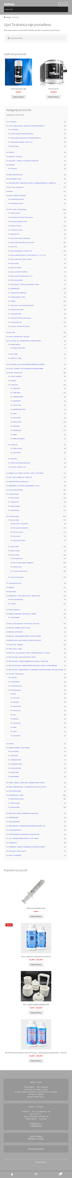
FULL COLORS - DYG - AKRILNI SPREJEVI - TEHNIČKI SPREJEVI (24, 341)
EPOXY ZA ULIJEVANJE (17, 280)
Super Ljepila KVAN (16, 314)
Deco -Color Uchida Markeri (16, 187)
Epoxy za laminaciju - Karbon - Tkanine (21, 259)
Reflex (14, 727)
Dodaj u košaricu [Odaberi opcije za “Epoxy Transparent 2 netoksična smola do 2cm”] (36, 964)
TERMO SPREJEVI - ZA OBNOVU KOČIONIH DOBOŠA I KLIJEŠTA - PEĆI (26, 826)
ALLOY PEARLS (15, 751)
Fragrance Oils (15, 502)
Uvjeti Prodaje (36, 1136)
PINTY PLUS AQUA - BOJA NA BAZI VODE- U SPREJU (22, 657)
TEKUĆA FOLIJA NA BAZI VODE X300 (20, 463)
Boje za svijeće (15, 520)
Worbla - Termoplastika (14, 855)
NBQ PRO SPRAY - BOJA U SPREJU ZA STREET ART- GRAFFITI (24, 640)
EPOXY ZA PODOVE (16, 267)
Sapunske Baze (15, 510)
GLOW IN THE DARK (16, 768)
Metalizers (16, 719)
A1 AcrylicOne (12, 121)
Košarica (55, 1173)
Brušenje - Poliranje (16, 226)
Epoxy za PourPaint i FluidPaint (19, 272)
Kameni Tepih (12, 591)
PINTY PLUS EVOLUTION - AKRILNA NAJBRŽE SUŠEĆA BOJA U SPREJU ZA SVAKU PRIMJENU (32, 665)
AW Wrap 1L (14, 168)
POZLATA (10, 743)
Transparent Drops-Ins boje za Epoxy (21, 318)
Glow (14, 715)
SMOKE (15, 434)
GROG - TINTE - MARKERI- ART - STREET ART (20, 477)
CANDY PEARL (14, 755)
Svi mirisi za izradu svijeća (20, 571)
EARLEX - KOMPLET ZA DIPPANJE (17, 195)
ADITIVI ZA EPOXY (15, 213)
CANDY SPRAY (16, 392)
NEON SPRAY (16, 426)
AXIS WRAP (11, 165)
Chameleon (16, 702)
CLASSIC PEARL (17, 405)
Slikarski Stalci (15, 146)
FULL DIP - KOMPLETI (16, 376)
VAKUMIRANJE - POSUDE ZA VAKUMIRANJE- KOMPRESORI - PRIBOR (26, 847)
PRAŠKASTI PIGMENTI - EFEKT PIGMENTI (19, 748)
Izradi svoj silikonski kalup (15, 490)
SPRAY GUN (14, 459)
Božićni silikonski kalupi (17, 799)
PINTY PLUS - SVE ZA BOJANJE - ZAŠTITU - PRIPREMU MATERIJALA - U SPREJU (29, 653)
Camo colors (16, 698)
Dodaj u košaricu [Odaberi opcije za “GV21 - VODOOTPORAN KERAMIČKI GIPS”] (36, 1013)
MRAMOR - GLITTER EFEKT (15, 632)
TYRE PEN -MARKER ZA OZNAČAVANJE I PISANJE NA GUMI (23, 834)
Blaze (14, 694)
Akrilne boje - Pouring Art (15, 156)
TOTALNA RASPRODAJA (14, 830)
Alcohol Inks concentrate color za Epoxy (22, 217)
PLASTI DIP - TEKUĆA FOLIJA (16, 674)
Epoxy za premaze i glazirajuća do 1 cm (21, 276)
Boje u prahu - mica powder (20, 523)
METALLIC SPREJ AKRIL (19, 348)
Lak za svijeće (16, 536)
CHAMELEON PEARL (16, 760)
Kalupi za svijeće (15, 551)
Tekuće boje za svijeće (19, 540)
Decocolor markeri (18, 532)
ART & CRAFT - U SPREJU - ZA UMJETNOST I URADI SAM (23, 161)
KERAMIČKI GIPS (15, 288)
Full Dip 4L (13, 380)
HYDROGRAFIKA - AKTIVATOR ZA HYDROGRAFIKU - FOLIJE (24, 486)
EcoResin (13, 603)
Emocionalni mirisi (18, 558)
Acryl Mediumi (14, 129)
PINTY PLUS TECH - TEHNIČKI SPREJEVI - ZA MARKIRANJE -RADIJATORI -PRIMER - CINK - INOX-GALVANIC (35, 670)
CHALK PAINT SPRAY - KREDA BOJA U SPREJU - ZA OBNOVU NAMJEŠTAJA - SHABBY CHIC (32, 183)
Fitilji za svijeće (15, 546)
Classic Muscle (17, 706)
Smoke (15, 731)
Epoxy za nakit (15, 263)
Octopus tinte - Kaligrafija (15, 644)
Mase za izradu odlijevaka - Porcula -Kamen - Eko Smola (23, 623)
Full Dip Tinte (14, 445)
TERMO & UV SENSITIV (19, 439)
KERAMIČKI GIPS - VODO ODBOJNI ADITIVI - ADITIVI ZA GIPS (24, 596)
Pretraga (36, 1174)
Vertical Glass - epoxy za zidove (17, 851)
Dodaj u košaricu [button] (18, 97)
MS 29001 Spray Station (17, 199)
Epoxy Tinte (14, 247)
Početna (8, 17)
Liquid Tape (14, 677)
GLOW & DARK (17, 418)
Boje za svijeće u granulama (20, 528)
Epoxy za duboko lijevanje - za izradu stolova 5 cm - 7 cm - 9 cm (28, 255)
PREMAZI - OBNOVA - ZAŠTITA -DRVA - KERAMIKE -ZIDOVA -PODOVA (26, 782)
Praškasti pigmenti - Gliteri (18, 297)
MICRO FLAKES (15, 772)
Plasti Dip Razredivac (16, 686)
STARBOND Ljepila (13, 817)
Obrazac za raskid (36, 1139)
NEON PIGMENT (15, 776)
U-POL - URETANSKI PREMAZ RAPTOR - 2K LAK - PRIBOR (23, 838)
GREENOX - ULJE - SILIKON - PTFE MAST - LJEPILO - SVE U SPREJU (26, 473)
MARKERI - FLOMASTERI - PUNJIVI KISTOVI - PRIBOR (22, 614)
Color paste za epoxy (17, 230)
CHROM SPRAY (17, 401)
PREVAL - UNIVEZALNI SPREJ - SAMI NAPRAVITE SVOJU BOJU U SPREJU (27, 787)
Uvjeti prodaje (9, 9)
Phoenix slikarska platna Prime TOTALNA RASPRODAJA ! (26, 138)
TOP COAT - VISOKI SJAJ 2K (18, 467)
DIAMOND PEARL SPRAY (19, 409)
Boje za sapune (15, 498)
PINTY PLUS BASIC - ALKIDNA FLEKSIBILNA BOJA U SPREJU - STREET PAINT (28, 661)
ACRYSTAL (11, 152)
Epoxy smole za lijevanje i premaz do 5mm (22, 242)
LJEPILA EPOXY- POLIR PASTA (18, 293)
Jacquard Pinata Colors (14, 583)
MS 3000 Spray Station (17, 203)
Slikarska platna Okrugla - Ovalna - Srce (21, 142)
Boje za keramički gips (17, 599)
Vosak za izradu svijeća (17, 577)
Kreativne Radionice (14, 609)
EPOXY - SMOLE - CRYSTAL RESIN (17, 209)
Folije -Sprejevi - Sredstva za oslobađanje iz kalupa (25, 284)
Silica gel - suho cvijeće (17, 309)
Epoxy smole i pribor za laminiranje (20, 238)
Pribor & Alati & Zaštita (14, 791)
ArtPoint (9, 4)
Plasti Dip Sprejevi (16, 690)
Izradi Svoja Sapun (13, 494)
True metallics (17, 736)
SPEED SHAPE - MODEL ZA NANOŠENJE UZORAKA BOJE (23, 813)
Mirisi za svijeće (15, 555)
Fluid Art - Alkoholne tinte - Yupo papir (18, 336)
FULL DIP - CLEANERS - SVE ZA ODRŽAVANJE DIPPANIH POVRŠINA (25, 368)
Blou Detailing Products (14, 179)
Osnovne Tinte (17, 452)
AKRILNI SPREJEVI (15, 344)
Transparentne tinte (16, 322)
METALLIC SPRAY (17, 422)
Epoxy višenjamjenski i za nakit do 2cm (21, 251)
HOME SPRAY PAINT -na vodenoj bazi (18, 481)
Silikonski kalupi (15, 807)
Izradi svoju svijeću (13, 516)
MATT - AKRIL (14, 354)
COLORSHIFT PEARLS (16, 764)
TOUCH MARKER (15, 617)
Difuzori (10, 191)
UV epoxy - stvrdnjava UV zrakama (20, 326)
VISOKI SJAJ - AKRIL (16, 358)
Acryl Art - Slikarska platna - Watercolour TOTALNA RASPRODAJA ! (26, 126)
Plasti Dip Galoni (15, 682)
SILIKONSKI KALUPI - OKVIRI (15, 795)
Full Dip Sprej (14, 385)
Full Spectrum (16, 710)
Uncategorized (12, 842)
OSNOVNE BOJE (17, 430)
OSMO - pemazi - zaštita (15, 649)
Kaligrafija (11, 587)
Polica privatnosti (36, 1149)
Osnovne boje (17, 723)
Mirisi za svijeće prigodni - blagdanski (23, 563)
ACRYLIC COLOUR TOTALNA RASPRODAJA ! (22, 134)
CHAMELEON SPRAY (18, 397)
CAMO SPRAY (16, 388)
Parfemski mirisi (17, 567)
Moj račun (12, 1174)
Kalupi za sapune (15, 506)
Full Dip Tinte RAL (17, 448)
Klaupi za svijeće (15, 803)
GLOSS (15, 413)
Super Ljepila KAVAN (14, 822)
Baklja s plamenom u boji (15, 174)
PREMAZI (13, 301)
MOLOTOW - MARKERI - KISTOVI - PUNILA (19, 628)
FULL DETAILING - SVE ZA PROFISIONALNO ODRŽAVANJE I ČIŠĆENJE (26, 364)
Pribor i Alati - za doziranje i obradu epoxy (22, 305)
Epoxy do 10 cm (15, 234)
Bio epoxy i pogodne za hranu (19, 221)
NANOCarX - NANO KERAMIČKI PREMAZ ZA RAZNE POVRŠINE (24, 636)
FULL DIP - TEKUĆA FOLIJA (15, 373)
